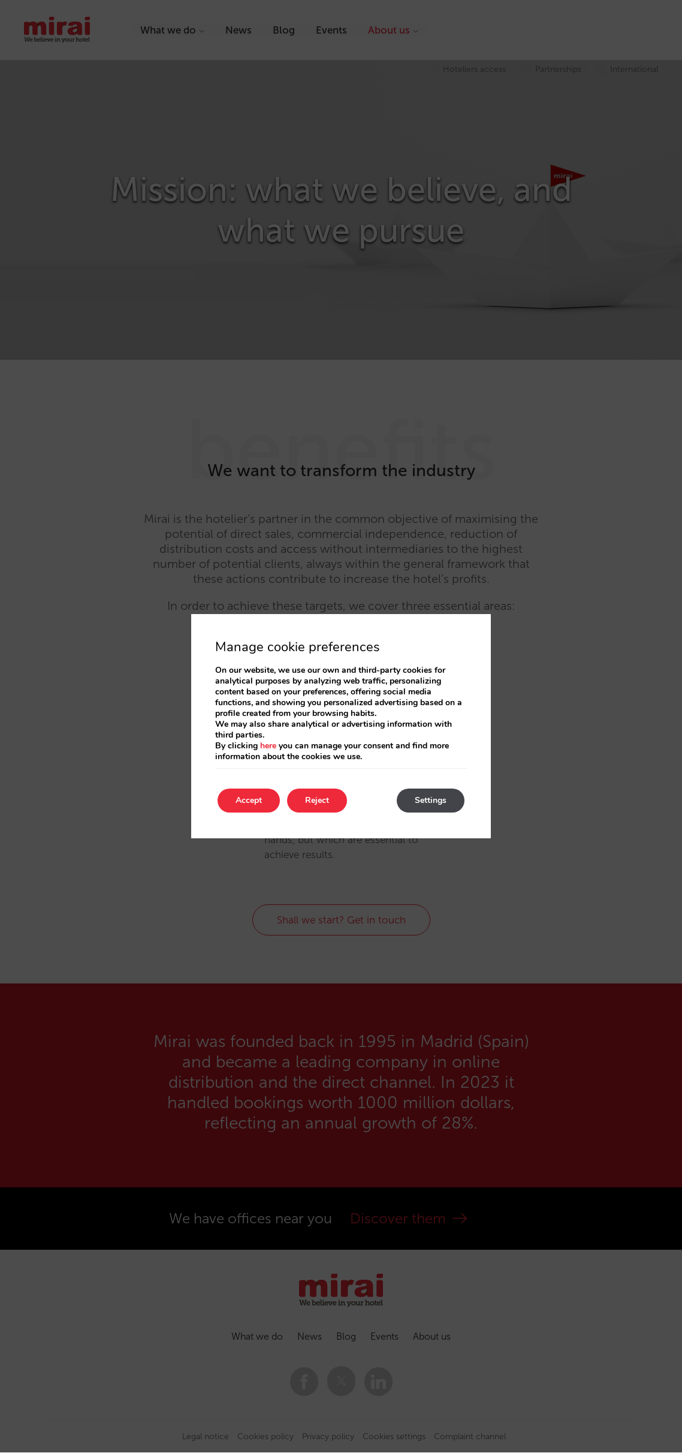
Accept (249, 800)
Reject (317, 800)
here (268, 745)
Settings (430, 800)
